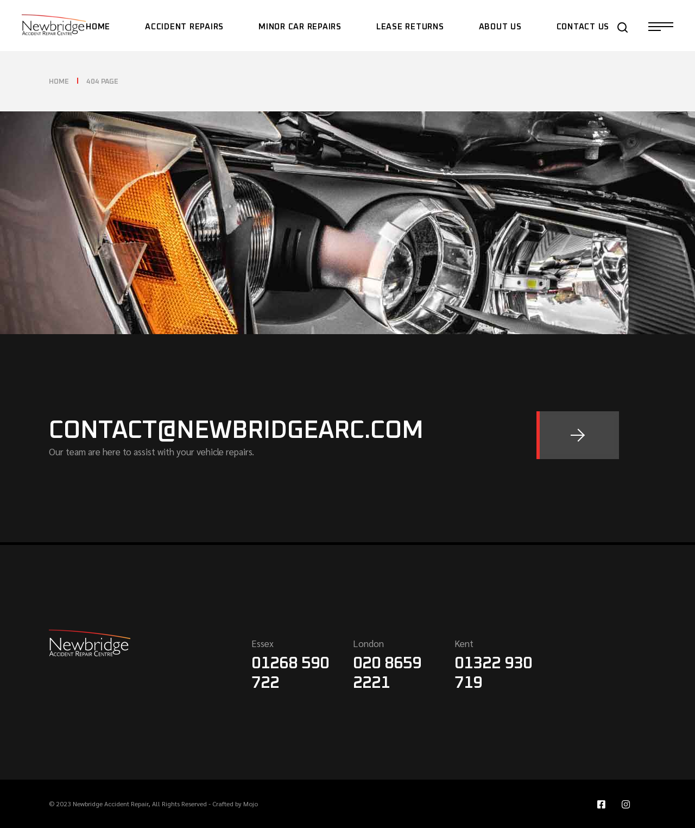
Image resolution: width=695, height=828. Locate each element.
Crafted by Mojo (235, 803)
